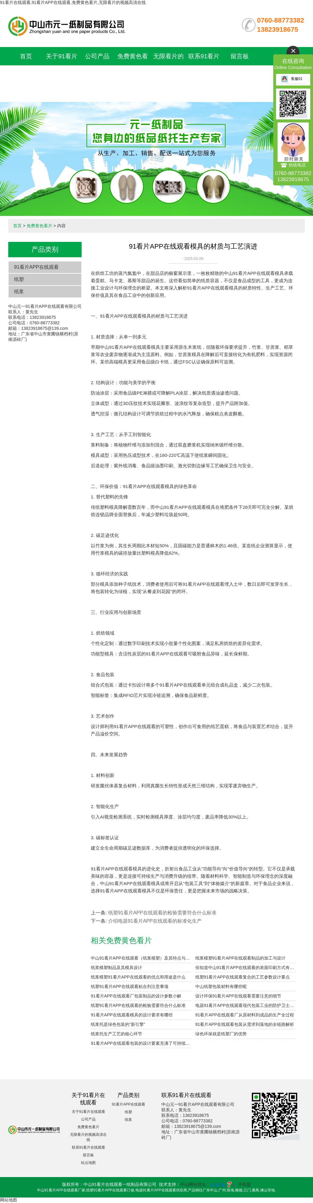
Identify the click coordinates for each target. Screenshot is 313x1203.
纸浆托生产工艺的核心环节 (116, 1033)
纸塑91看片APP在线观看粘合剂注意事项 (129, 986)
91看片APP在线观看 (36, 267)
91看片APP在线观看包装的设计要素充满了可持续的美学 (141, 1043)
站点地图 (88, 1163)
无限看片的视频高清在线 (168, 74)
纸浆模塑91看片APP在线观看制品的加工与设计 (240, 958)
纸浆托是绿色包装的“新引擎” (118, 1024)
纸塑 (19, 279)
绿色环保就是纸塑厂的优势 (221, 1033)
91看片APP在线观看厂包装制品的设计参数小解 (136, 995)
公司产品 (97, 56)
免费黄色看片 (39, 225)
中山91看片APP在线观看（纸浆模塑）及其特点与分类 (141, 958)
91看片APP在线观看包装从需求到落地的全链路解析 (244, 1024)
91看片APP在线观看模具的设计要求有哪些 (132, 1014)
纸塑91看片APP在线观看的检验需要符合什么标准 (162, 912)
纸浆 (19, 291)
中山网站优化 (193, 1184)
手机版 (244, 1184)
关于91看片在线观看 (88, 1112)
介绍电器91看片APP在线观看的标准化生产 (155, 921)
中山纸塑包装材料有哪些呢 (221, 986)
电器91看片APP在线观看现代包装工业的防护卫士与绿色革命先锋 (245, 1005)
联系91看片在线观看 (88, 1147)
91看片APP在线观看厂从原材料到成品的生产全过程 (244, 1014)
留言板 (239, 56)
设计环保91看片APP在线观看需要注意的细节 (238, 995)
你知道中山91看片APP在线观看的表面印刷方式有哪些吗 (245, 967)
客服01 (291, 79)
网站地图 (8, 1200)
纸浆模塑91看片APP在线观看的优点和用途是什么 (138, 977)
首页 (26, 56)
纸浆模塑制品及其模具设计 (116, 967)
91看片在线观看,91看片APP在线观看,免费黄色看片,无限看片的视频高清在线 (73, 2)
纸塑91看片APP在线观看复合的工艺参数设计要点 (242, 977)
